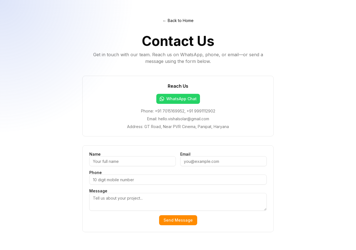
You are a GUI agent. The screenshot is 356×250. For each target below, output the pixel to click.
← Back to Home (178, 20)
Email (185, 154)
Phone (95, 173)
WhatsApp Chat (178, 98)
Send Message (178, 220)
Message (98, 191)
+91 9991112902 (201, 111)
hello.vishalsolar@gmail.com (183, 118)
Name (95, 154)
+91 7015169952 (169, 111)
